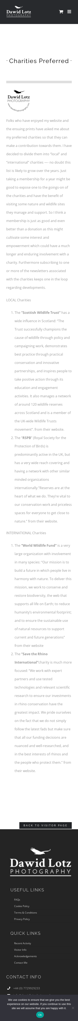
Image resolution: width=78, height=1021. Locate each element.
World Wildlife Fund (39, 545)
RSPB (26, 437)
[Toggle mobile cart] (61, 11)
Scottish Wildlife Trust (41, 312)
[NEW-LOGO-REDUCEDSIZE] (18, 89)
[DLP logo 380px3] (40, 845)
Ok (40, 1014)
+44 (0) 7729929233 (26, 988)
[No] (73, 1008)
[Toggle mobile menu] (69, 11)
